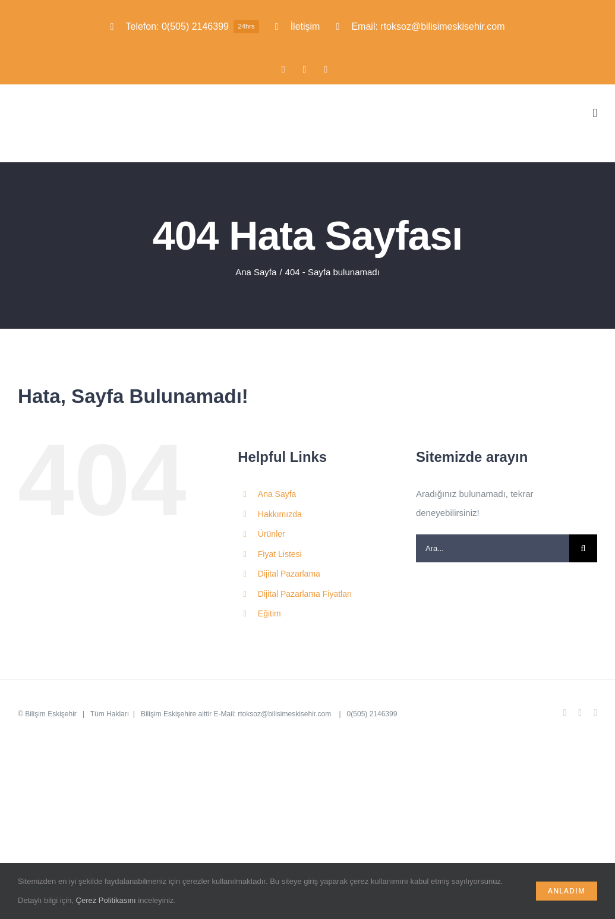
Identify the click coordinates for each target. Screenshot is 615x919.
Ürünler (271, 534)
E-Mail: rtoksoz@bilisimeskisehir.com (273, 714)
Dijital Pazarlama (289, 573)
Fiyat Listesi (280, 554)
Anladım (566, 891)
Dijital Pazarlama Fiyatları (305, 594)
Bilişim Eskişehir (51, 714)
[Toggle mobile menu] (594, 113)
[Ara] (583, 548)
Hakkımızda (280, 514)
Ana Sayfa (277, 494)
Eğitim (269, 613)
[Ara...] (492, 548)
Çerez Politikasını (106, 900)
